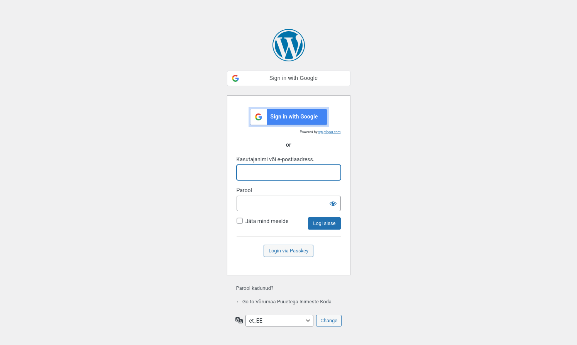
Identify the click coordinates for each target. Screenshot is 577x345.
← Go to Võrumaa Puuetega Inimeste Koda (284, 301)
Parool (244, 190)
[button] (288, 78)
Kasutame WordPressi (288, 45)
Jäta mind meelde (267, 221)
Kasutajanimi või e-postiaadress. (276, 159)
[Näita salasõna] (333, 203)
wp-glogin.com (329, 132)
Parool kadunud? (255, 288)
